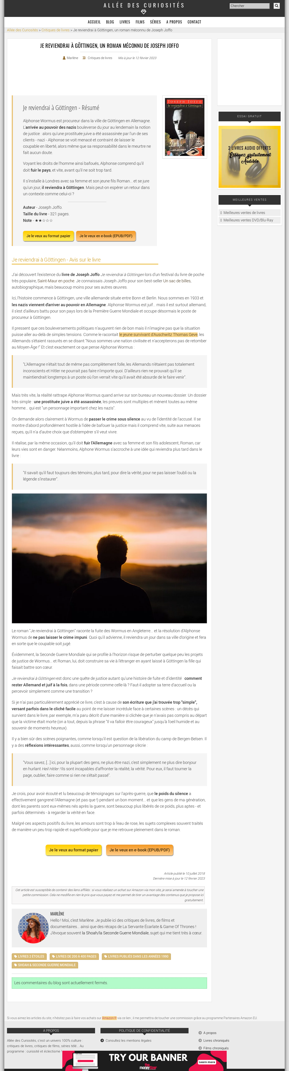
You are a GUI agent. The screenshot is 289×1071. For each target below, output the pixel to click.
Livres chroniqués (216, 1041)
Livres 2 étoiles (31, 956)
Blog (110, 22)
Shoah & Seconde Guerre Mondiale (47, 965)
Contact (194, 22)
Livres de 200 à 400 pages (76, 956)
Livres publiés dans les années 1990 (138, 956)
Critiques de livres (100, 58)
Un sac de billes (177, 281)
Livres (125, 22)
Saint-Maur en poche (55, 281)
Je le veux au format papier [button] (48, 236)
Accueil (94, 22)
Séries (155, 22)
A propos (174, 22)
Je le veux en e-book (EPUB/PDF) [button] (105, 236)
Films (140, 22)
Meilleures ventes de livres (244, 213)
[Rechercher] (277, 6)
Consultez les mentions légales (128, 1041)
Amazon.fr (109, 1018)
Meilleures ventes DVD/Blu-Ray (248, 220)
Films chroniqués (216, 1048)
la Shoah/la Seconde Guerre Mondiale (115, 933)
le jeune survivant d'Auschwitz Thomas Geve (158, 334)
